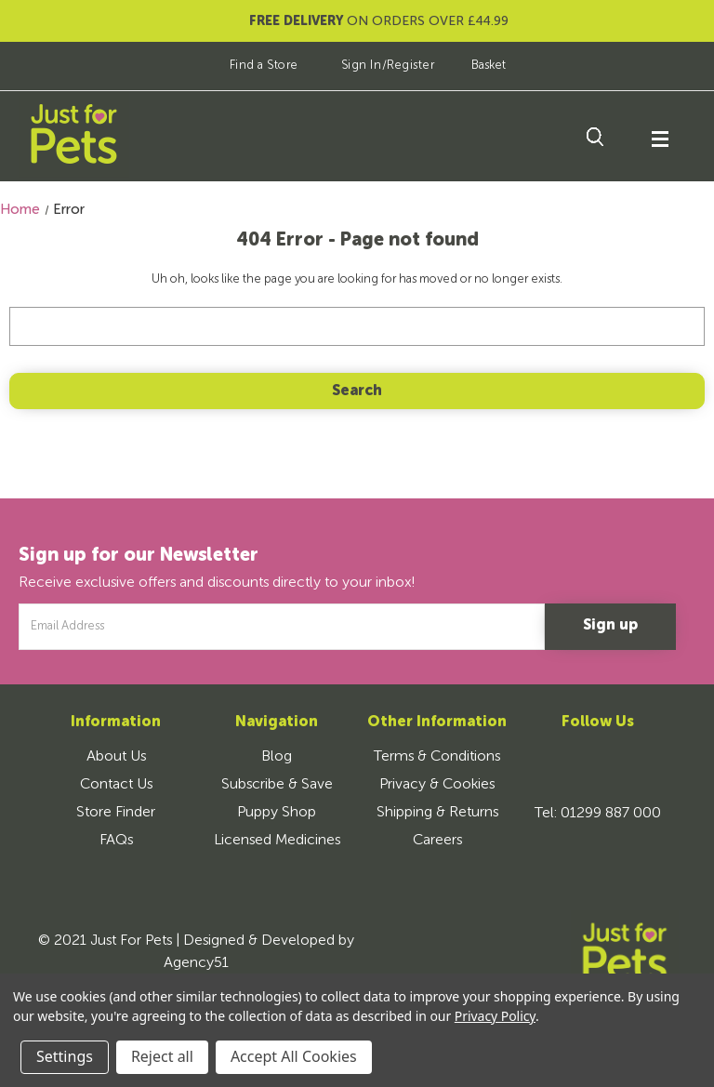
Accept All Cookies (294, 1056)
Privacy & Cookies (437, 784)
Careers (437, 840)
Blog (276, 756)
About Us (116, 756)
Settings (64, 1056)
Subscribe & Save (277, 784)
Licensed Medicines (277, 840)
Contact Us (116, 784)
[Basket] (475, 65)
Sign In (361, 66)
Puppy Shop (276, 812)
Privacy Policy (495, 1016)
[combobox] (357, 326)
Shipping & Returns (437, 812)
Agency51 (196, 963)
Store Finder (115, 812)
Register (411, 66)
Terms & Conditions (437, 756)
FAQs (116, 840)
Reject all (162, 1056)
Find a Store (251, 65)
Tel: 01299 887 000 (598, 813)
